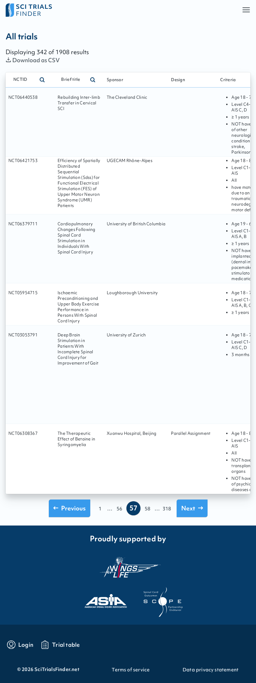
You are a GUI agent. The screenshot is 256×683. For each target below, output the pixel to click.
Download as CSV (33, 60)
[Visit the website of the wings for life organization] (128, 567)
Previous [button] (69, 508)
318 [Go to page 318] (167, 508)
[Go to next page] (192, 508)
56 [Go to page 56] (119, 508)
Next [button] (192, 508)
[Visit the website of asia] (99, 599)
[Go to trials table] (60, 644)
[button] (246, 10)
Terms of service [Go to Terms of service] (131, 669)
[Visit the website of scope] (157, 599)
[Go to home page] (67, 10)
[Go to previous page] (69, 508)
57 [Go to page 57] (133, 508)
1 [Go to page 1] (100, 508)
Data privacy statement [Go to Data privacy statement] (210, 669)
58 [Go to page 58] (147, 508)
